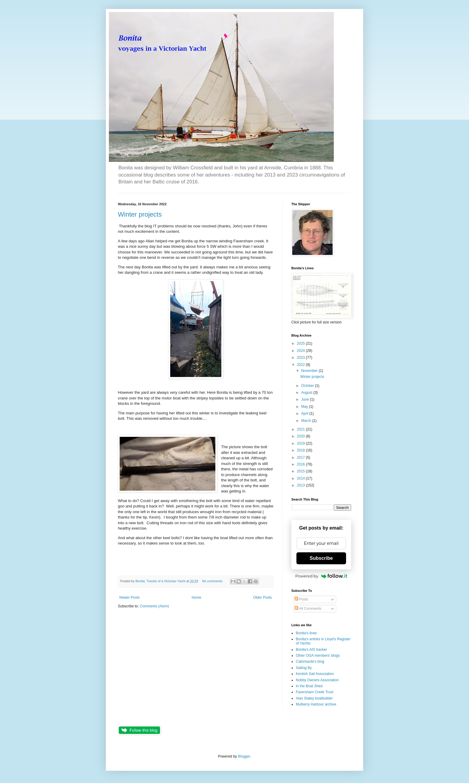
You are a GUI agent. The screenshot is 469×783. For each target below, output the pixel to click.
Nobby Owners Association (317, 680)
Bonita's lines (306, 633)
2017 (301, 457)
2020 (301, 436)
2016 (301, 464)
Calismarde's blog (310, 661)
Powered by (321, 576)
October (308, 386)
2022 (301, 365)
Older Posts (262, 597)
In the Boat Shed (309, 686)
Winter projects (140, 214)
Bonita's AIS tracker (311, 649)
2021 (301, 429)
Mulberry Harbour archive (316, 704)
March (306, 421)
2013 (301, 485)
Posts (301, 599)
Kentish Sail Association (315, 674)
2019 (301, 443)
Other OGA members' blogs (318, 655)
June (305, 399)
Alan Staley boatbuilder (314, 698)
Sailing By (304, 668)
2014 (301, 478)
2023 (301, 357)
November (310, 371)
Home (196, 597)
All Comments (308, 608)
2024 (301, 351)
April (305, 413)
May (305, 407)
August (307, 392)
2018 (301, 450)
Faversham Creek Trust (314, 692)
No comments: (213, 581)
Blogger (244, 756)
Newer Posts (129, 597)
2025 (301, 343)
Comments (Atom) (154, 606)
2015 (301, 471)
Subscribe (321, 558)
